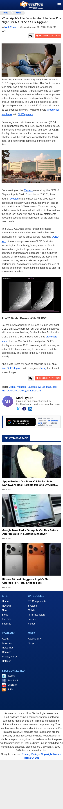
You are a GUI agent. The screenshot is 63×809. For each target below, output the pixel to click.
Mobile (31, 610)
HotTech (6, 661)
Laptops (32, 387)
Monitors (21, 387)
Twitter (11, 676)
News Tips (8, 647)
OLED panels (25, 114)
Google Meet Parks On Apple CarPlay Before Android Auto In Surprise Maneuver (30, 532)
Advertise (7, 643)
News (18, 13)
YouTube (12, 685)
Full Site (6, 619)
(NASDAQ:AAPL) (16, 390)
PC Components (37, 601)
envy (44, 368)
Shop (31, 643)
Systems (32, 605)
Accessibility (34, 638)
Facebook (13, 680)
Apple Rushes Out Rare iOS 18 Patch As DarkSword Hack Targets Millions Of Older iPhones (28, 483)
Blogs (5, 614)
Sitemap (6, 623)
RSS (10, 689)
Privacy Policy (10, 656)
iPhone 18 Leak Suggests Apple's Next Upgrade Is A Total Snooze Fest (26, 581)
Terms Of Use (32, 758)
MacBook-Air (34, 390)
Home (5, 601)
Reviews (6, 605)
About (5, 638)
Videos (32, 623)
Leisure (32, 619)
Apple (12, 387)
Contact (6, 652)
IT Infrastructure (36, 614)
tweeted (14, 198)
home (5, 13)
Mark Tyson (24, 397)
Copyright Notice (51, 754)
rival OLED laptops (12, 368)
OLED (41, 387)
